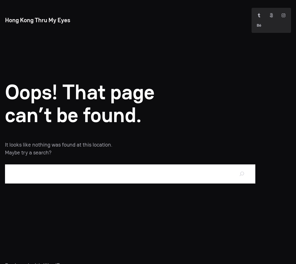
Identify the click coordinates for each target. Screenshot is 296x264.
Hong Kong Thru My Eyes (37, 20)
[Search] (242, 174)
